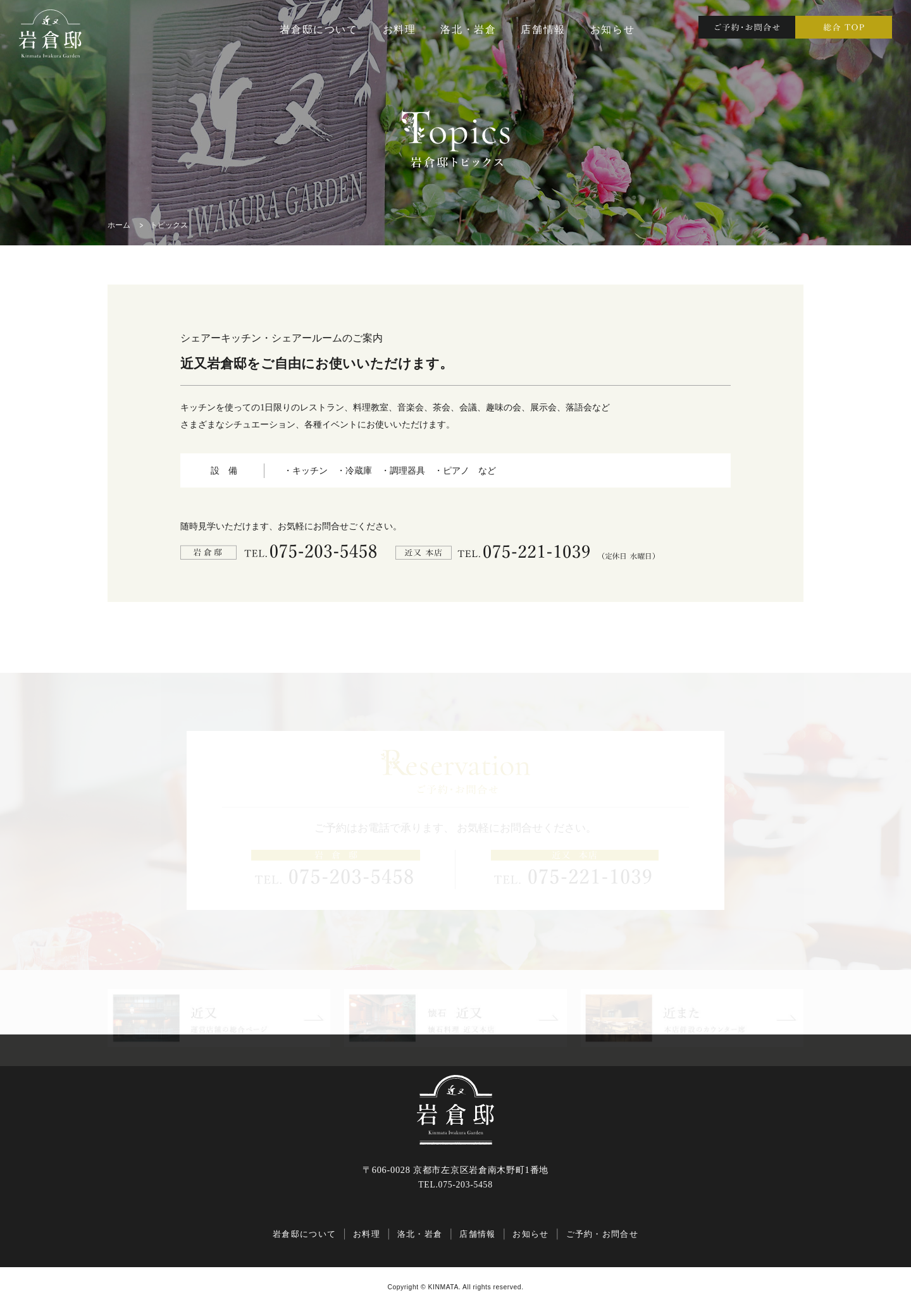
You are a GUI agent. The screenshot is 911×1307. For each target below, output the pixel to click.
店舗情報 (543, 29)
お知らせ (612, 29)
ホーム (119, 225)
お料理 (399, 29)
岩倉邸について (318, 29)
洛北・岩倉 (468, 29)
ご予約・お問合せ (602, 1234)
